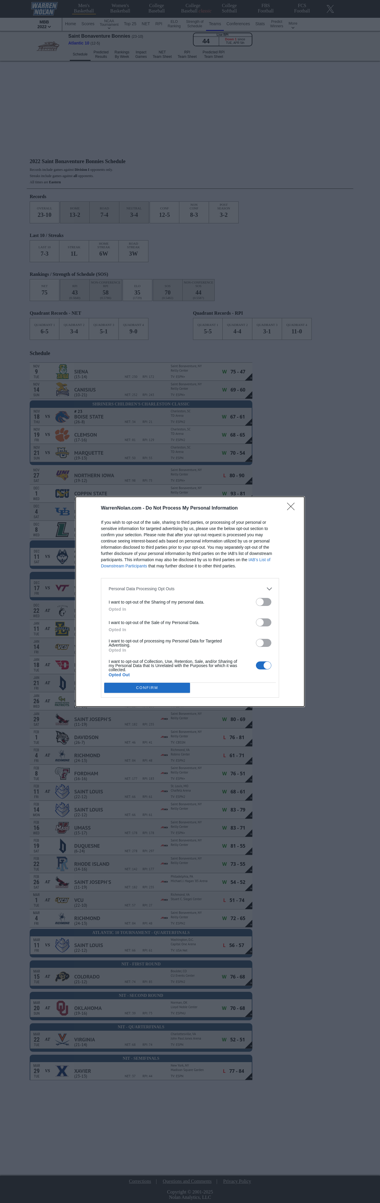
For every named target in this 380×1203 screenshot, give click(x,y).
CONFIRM (147, 687)
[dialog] (190, 601)
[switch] (263, 602)
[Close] (292, 508)
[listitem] (190, 589)
